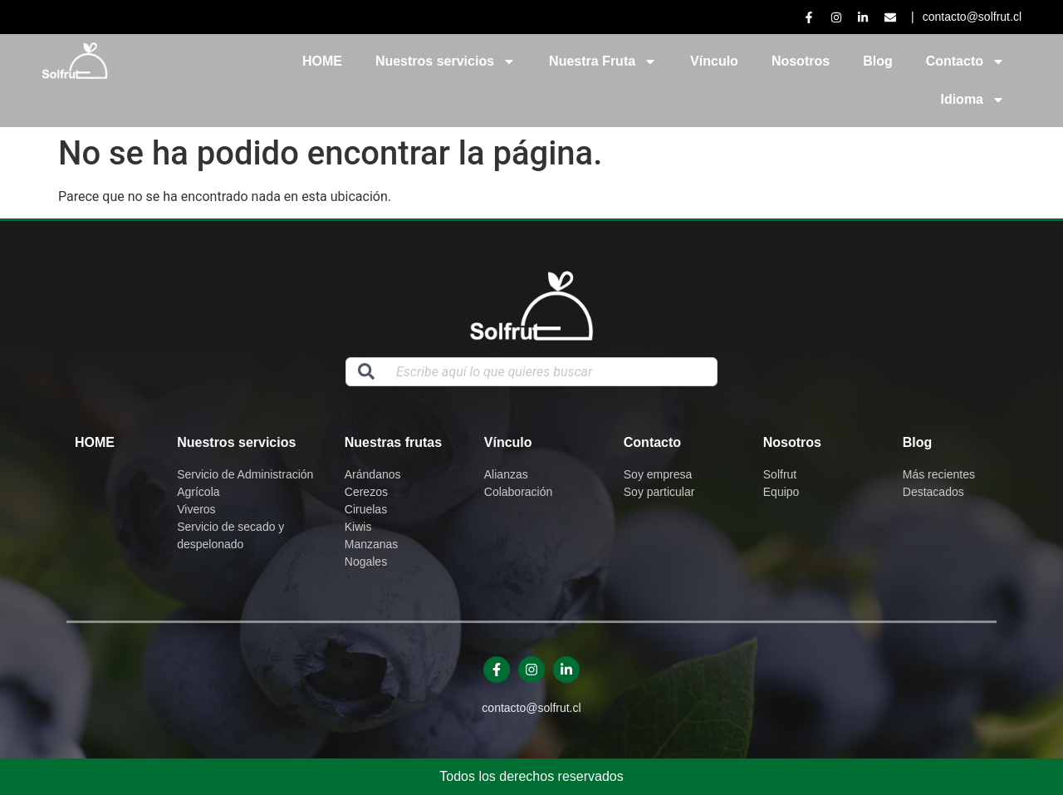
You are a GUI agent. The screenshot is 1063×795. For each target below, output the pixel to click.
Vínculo (714, 61)
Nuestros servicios (445, 61)
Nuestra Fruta (603, 61)
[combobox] (531, 371)
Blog (878, 61)
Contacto (965, 61)
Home (95, 442)
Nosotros (801, 61)
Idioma (972, 100)
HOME (322, 61)
